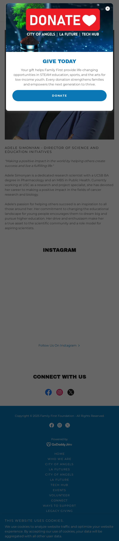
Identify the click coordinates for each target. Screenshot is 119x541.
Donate (59, 95)
